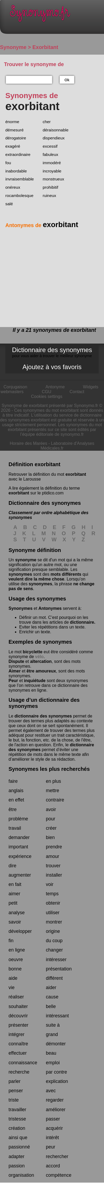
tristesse (17, 1119)
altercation (41, 661)
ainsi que (18, 1137)
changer (54, 950)
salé (9, 203)
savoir (15, 922)
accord (53, 1165)
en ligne (17, 950)
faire (13, 781)
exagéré (12, 146)
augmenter (20, 875)
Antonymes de (41, 225)
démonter (56, 1043)
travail (15, 828)
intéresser (56, 959)
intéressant (57, 1015)
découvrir (18, 1015)
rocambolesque (19, 195)
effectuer (18, 1053)
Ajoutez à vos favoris (51, 366)
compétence (58, 1175)
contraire (55, 800)
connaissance (23, 1062)
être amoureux (41, 671)
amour (52, 856)
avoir (51, 809)
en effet (16, 800)
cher (47, 121)
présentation (59, 969)
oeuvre (16, 959)
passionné (19, 1147)
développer (20, 931)
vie (12, 987)
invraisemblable (19, 179)
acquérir (54, 1128)
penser (16, 1090)
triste (14, 1100)
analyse (17, 912)
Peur (13, 680)
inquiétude (35, 680)
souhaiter (18, 1006)
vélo (39, 656)
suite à (53, 1025)
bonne (15, 969)
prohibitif (50, 187)
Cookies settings (46, 396)
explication (57, 1081)
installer (54, 875)
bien (50, 837)
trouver (53, 865)
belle (51, 1006)
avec (51, 1090)
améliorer (55, 1109)
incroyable (52, 171)
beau (51, 1053)
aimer (14, 893)
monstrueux (53, 179)
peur (50, 1147)
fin (11, 940)
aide (13, 978)
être (13, 809)
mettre (52, 790)
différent (54, 978)
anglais (16, 790)
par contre (56, 1072)
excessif (50, 146)
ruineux (49, 195)
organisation (21, 1175)
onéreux (12, 187)
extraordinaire (17, 154)
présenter (18, 1025)
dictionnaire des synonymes (43, 716)
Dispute (16, 661)
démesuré (14, 130)
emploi (53, 1062)
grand (52, 1034)
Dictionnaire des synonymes (52, 352)
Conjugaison (15, 387)
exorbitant (75, 474)
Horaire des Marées (28, 443)
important (18, 846)
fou (8, 162)
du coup (54, 940)
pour (50, 818)
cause (52, 996)
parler (15, 1081)
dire (12, 865)
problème (18, 818)
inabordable (16, 171)
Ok (67, 80)
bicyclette (32, 652)
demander (19, 837)
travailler (17, 1109)
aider (51, 987)
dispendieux (54, 138)
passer (53, 1119)
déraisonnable (56, 130)
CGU (46, 391)
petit (13, 903)
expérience (20, 856)
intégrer (17, 1034)
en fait (15, 884)
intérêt (52, 1137)
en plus (53, 781)
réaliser (16, 996)
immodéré (52, 162)
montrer (54, 922)
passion (17, 1165)
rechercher (57, 1156)
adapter (17, 1156)
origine (53, 931)
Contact (77, 391)
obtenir (53, 903)
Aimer (15, 671)
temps (52, 893)
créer (51, 828)
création (17, 1128)
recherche (19, 1072)
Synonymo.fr (56, 15)
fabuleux (50, 154)
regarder (55, 1100)
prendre (54, 846)
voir (49, 884)
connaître (18, 1043)
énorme (12, 121)
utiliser (52, 912)
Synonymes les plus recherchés (49, 769)
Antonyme (55, 387)
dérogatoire (15, 138)
